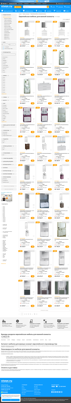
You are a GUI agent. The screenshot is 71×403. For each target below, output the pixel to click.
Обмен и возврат (37, 389)
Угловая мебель (7, 32)
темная (4, 254)
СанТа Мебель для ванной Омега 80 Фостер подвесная (27, 126)
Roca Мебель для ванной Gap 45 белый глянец (27, 242)
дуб (3, 255)
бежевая (4, 243)
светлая (4, 253)
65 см (4, 211)
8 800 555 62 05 (6, 389)
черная (4, 242)
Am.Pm (9, 343)
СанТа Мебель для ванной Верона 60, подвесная (26, 97)
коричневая (5, 250)
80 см (4, 213)
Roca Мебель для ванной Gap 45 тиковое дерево (61, 213)
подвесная (5, 224)
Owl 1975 (48, 343)
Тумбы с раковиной (7, 20)
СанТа (57, 343)
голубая (4, 249)
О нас (23, 386)
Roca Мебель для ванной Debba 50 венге (27, 155)
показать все (4, 93)
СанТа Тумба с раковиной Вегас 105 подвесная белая (44, 97)
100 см (4, 217)
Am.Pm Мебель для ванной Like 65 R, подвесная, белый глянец (44, 39)
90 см (4, 215)
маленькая (5, 227)
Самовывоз (26, 3)
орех (4, 257)
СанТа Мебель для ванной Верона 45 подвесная (26, 68)
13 (37, 317)
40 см (4, 206)
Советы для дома (37, 392)
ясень (4, 256)
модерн (4, 237)
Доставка (20, 3)
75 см (4, 212)
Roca (53, 343)
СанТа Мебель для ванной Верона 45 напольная (43, 68)
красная (4, 244)
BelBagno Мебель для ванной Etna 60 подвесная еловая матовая (61, 301)
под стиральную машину (7, 231)
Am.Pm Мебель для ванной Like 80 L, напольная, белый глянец (62, 39)
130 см (4, 220)
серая (4, 246)
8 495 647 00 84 (6, 386)
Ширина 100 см (7, 38)
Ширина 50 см (6, 34)
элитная (4, 260)
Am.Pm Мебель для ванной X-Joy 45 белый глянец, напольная (27, 213)
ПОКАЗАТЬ (9, 186)
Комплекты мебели (7, 18)
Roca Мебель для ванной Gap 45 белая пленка (44, 184)
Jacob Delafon (33, 343)
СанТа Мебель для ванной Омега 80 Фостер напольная (44, 126)
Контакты (44, 3)
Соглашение (24, 389)
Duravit (26, 343)
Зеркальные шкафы (7, 23)
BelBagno (15, 343)
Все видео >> (9, 201)
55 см (4, 209)
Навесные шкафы (7, 26)
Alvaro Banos (3, 343)
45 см (4, 207)
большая (4, 228)
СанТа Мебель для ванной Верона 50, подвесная (60, 68)
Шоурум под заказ (13, 3)
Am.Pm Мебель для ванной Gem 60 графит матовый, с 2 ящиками (27, 301)
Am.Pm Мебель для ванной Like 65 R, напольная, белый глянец (27, 39)
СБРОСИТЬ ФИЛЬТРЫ (9, 189)
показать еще (44, 313)
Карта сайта (24, 392)
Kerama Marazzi (41, 343)
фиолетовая (5, 248)
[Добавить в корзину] (33, 46)
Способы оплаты (37, 394)
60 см (4, 210)
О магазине (38, 3)
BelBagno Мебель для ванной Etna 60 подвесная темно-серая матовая (44, 301)
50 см (4, 208)
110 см (4, 219)
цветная (4, 240)
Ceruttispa (21, 343)
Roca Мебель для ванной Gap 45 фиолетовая (61, 184)
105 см (4, 218)
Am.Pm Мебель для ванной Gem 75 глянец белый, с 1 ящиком (44, 271)
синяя (4, 245)
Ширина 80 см (6, 37)
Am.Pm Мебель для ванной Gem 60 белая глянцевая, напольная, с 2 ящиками (62, 271)
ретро (4, 236)
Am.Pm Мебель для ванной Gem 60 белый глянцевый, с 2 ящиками (27, 271)
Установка (32, 3)
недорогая (5, 259)
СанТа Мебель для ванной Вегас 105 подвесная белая (62, 155)
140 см (4, 221)
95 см (4, 216)
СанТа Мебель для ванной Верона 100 (60, 126)
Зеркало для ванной (8, 21)
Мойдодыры (6, 31)
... (35, 317)
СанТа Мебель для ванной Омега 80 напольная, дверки (62, 97)
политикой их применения (7, 397)
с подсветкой (5, 232)
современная (5, 235)
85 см (4, 214)
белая (4, 241)
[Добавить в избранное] (33, 35)
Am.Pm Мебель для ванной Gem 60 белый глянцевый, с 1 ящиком (44, 242)
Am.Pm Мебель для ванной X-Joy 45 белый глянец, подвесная (27, 184)
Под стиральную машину (8, 29)
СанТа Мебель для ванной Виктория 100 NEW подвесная (43, 213)
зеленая (4, 247)
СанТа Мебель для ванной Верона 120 (60, 242)
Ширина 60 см (6, 35)
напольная (5, 225)
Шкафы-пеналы (7, 24)
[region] (9, 65)
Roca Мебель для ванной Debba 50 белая (44, 155)
